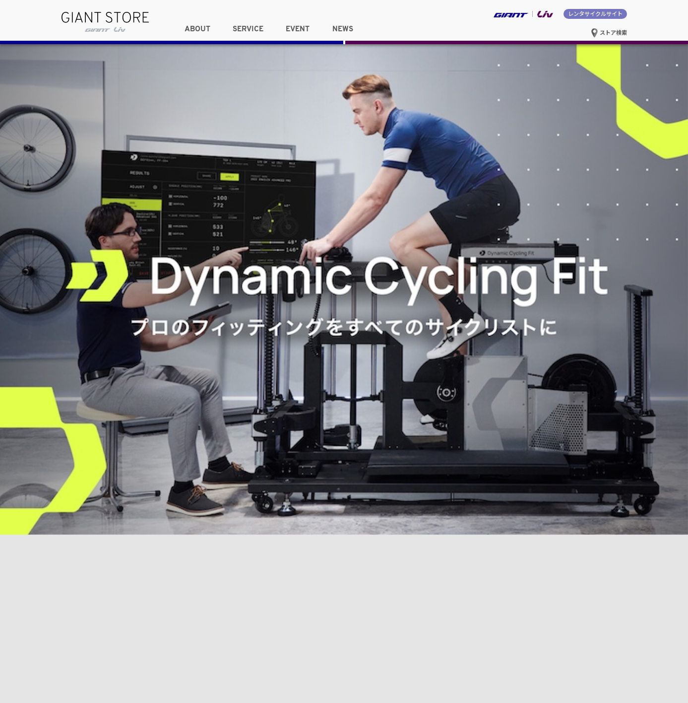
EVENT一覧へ (314, 317)
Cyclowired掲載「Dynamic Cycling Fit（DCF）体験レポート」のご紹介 (494, 347)
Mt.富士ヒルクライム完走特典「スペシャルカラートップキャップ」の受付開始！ (508, 363)
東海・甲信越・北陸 (292, 112)
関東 (198, 112)
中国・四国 (198, 135)
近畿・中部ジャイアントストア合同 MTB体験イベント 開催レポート (491, 397)
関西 (103, 135)
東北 (103, 112)
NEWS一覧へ (607, 317)
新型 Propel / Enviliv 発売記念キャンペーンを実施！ (469, 380)
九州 (292, 135)
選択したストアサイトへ (490, 135)
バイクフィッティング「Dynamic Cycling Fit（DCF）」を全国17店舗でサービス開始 (507, 417)
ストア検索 (609, 32)
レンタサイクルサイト (595, 13)
